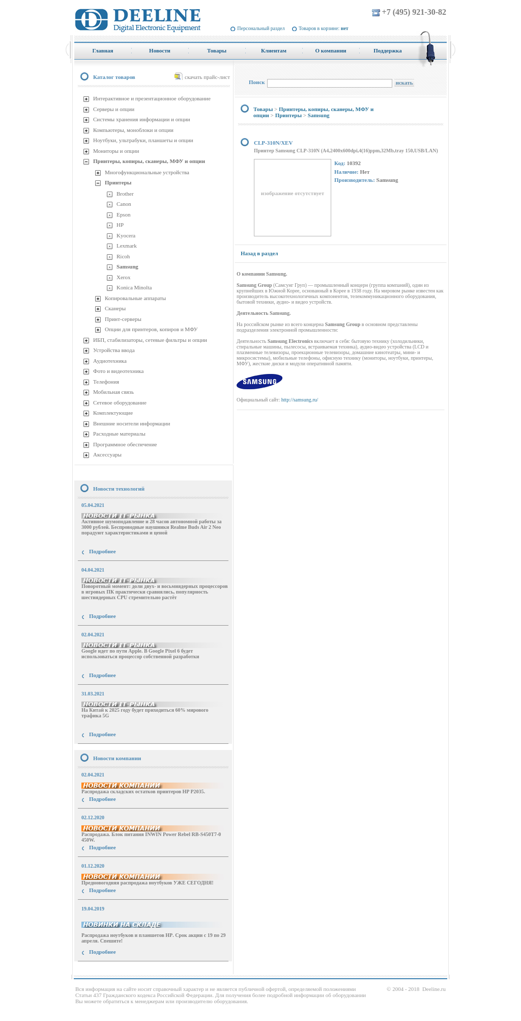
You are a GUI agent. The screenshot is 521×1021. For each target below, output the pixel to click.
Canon (124, 204)
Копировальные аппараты (135, 298)
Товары (263, 109)
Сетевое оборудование (120, 402)
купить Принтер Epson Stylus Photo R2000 (119, 970)
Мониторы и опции (116, 151)
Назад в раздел (259, 253)
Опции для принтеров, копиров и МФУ (151, 329)
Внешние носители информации (131, 423)
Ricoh (123, 256)
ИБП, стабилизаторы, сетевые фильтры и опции (150, 340)
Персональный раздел (260, 28)
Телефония (106, 382)
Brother (125, 194)
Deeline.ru (434, 989)
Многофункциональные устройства (147, 172)
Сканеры (115, 308)
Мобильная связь (113, 392)
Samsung (127, 266)
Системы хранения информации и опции (141, 119)
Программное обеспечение (125, 444)
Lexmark (127, 246)
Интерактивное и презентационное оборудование (152, 98)
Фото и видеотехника (118, 371)
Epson (124, 214)
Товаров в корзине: (324, 28)
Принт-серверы (123, 319)
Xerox (124, 277)
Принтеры (118, 182)
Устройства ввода (114, 350)
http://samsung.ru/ (300, 399)
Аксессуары (107, 454)
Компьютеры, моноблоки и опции (133, 130)
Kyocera (126, 235)
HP (120, 225)
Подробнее (102, 551)
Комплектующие (113, 413)
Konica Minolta (134, 287)
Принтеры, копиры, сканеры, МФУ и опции (149, 161)
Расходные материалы (119, 434)
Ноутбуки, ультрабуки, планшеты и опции (143, 140)
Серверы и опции (113, 109)
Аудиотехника (110, 361)
